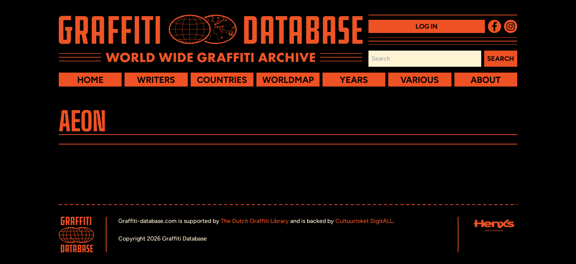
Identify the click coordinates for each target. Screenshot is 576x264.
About (486, 79)
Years (354, 79)
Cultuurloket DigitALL (364, 220)
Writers (156, 79)
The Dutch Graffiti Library (255, 220)
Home (90, 79)
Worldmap (288, 79)
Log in (426, 26)
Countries (222, 79)
